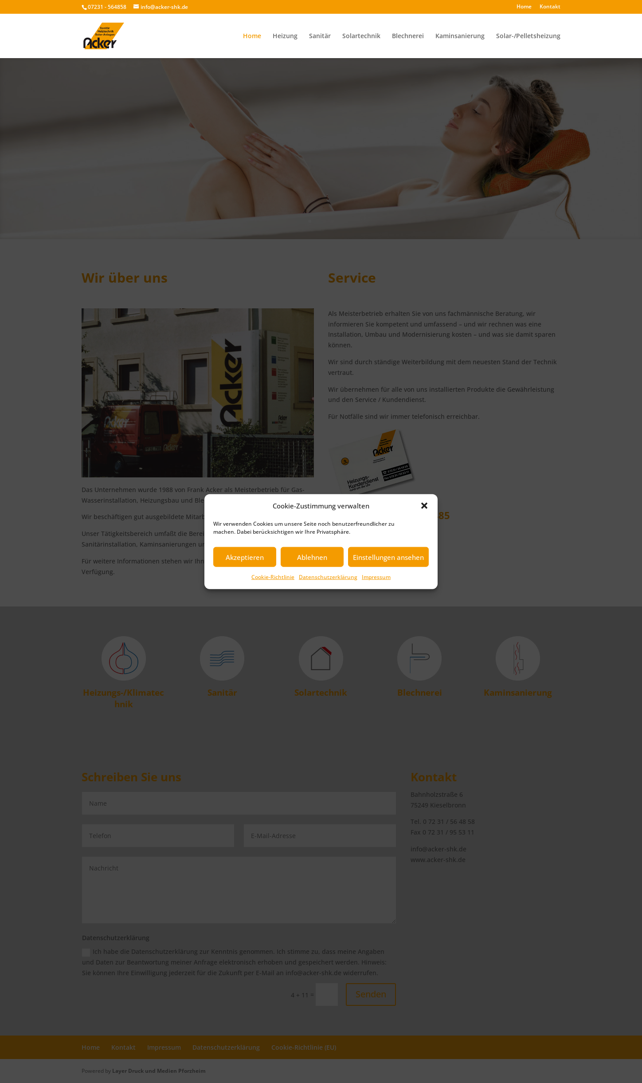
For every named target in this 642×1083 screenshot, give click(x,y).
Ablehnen (312, 557)
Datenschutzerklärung (328, 577)
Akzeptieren (245, 557)
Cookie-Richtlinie (272, 577)
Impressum (376, 577)
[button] (424, 505)
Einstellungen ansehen (388, 557)
